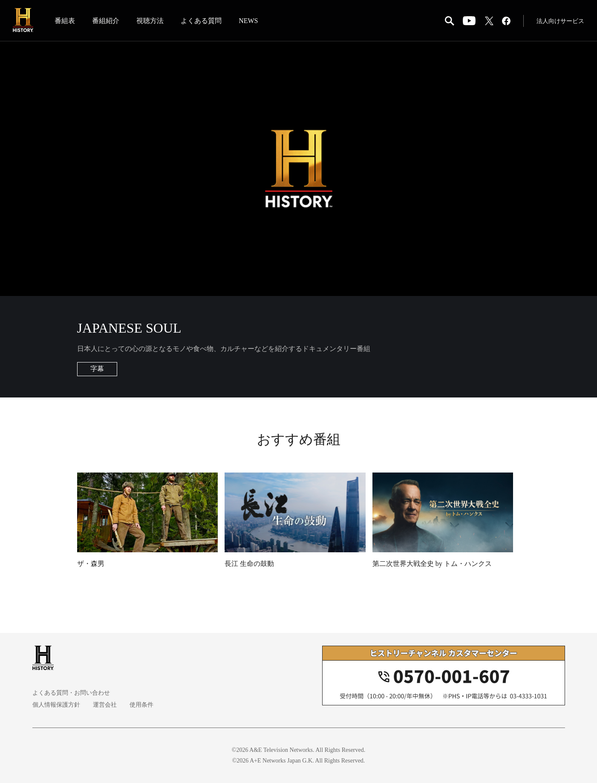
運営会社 (105, 705)
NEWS (248, 20)
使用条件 (141, 705)
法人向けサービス (560, 21)
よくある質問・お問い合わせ (71, 693)
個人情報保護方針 (56, 705)
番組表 (65, 20)
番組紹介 (105, 20)
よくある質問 (201, 20)
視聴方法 (150, 20)
